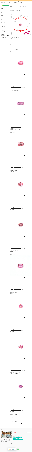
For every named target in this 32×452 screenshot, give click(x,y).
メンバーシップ (18, 2)
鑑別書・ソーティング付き (3, 22)
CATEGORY (9, 2)
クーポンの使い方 (23, 2)
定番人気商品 (2, 11)
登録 (8, 35)
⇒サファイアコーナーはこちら (13, 12)
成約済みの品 (2, 19)
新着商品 (2, 8)
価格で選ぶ (2, 15)
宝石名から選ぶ (2, 12)
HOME (6, 2)
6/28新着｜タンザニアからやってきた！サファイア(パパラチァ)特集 (18, 6)
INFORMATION (15, 2)
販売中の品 (2, 18)
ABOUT (12, 2)
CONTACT (21, 2)
